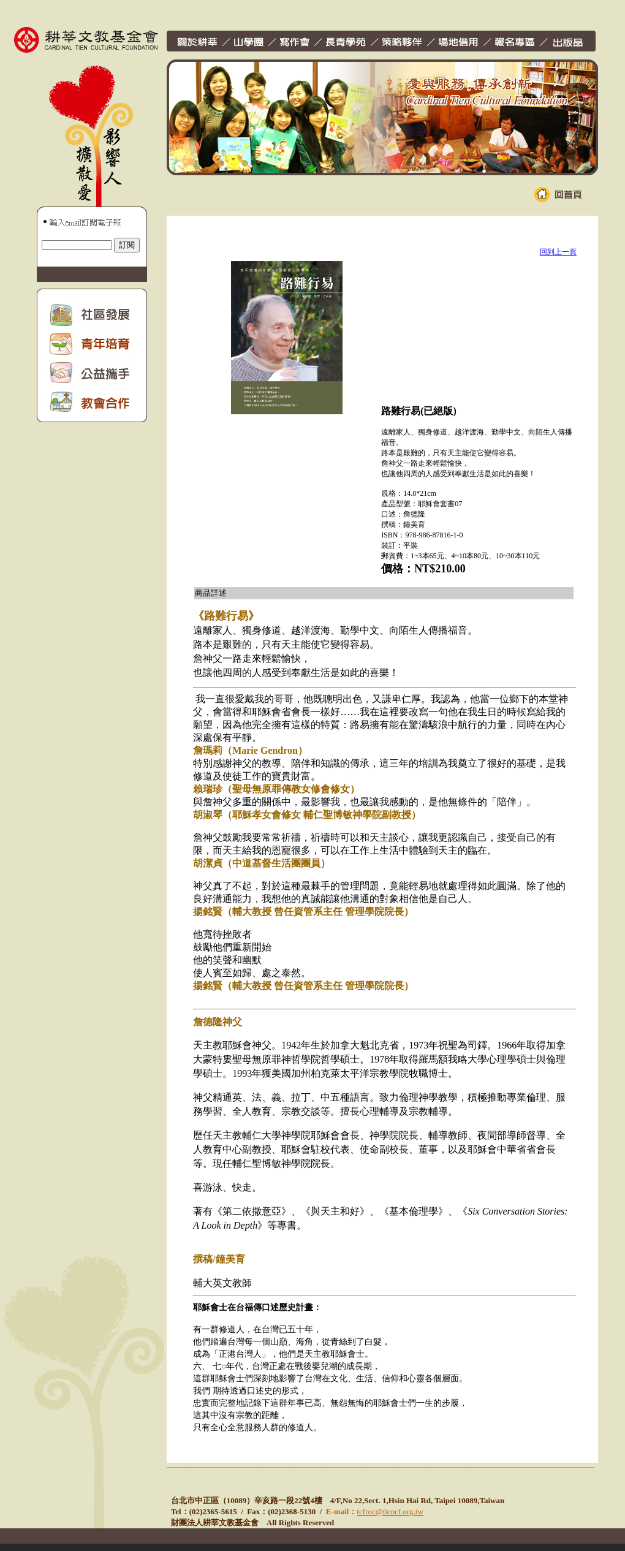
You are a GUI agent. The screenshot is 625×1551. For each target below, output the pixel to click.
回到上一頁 (558, 252)
